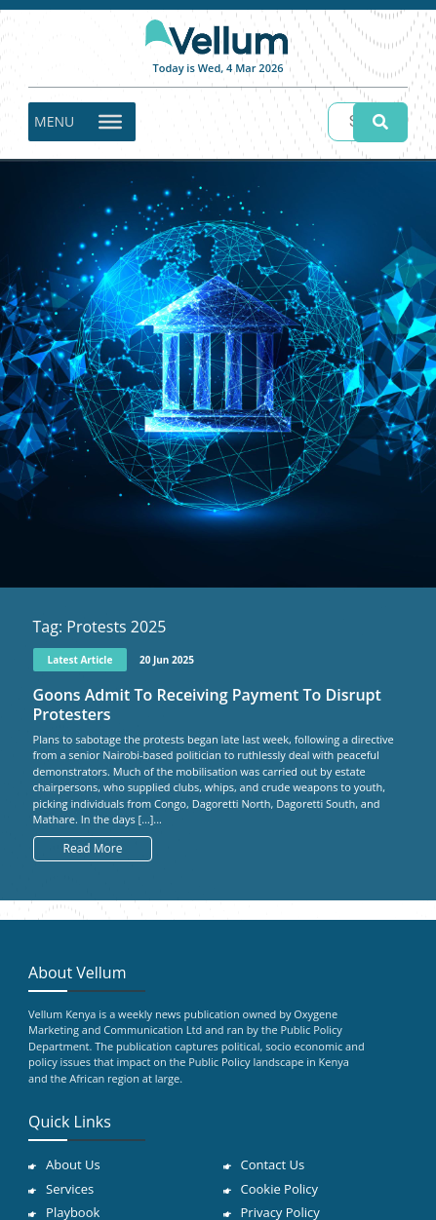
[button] (54, 121)
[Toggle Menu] (110, 121)
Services (70, 1189)
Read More (93, 848)
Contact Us (273, 1164)
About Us (73, 1164)
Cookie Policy (280, 1189)
